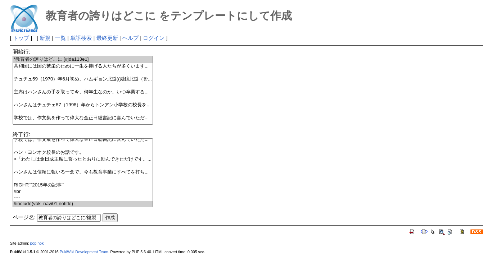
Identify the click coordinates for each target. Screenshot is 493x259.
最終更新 (107, 38)
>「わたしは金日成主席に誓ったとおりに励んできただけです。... (83, 159)
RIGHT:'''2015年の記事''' (83, 185)
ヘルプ (130, 38)
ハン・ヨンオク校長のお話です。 (83, 152)
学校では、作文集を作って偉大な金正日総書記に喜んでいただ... (83, 118)
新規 (45, 38)
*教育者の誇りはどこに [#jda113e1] (83, 59)
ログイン (153, 38)
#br (83, 192)
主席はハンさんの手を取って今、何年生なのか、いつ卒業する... (83, 92)
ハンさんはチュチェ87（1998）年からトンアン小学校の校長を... (83, 105)
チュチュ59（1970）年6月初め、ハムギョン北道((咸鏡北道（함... (83, 79)
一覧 (60, 38)
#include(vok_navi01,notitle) (83, 204)
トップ (21, 38)
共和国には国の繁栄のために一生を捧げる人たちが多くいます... (83, 66)
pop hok (37, 243)
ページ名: (24, 217)
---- (83, 198)
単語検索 (81, 38)
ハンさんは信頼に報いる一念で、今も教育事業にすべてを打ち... (83, 172)
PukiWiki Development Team (84, 252)
